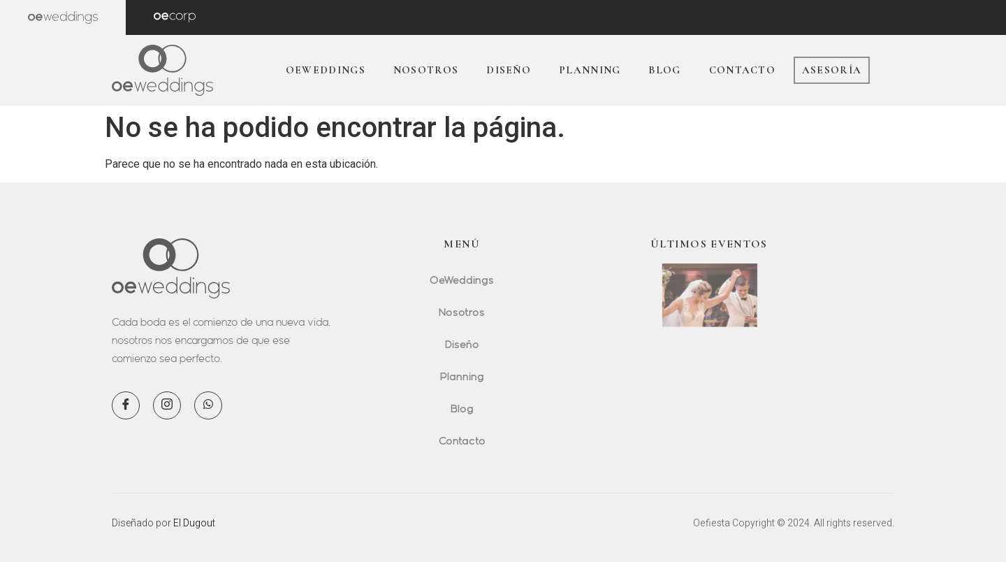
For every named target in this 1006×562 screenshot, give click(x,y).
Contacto (742, 70)
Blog (664, 70)
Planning (589, 70)
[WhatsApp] (208, 405)
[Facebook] (126, 405)
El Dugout (194, 522)
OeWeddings (325, 70)
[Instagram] (167, 405)
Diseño (508, 70)
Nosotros (425, 70)
